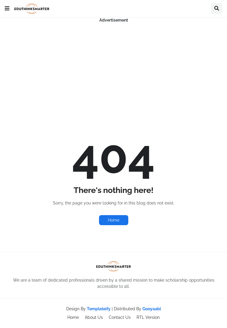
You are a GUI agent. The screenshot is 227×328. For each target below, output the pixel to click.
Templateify (99, 308)
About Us (94, 317)
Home (113, 220)
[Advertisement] (113, 64)
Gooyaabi (151, 308)
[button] (7, 9)
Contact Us (120, 317)
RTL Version (148, 317)
